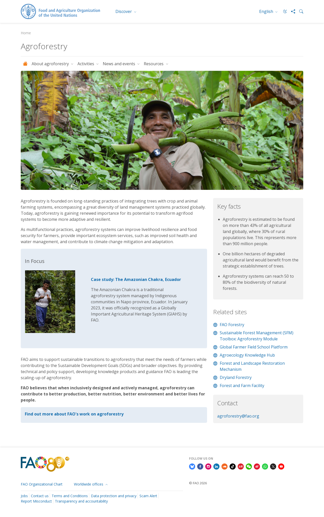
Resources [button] (154, 63)
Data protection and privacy (113, 495)
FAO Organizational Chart (42, 484)
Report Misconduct (36, 501)
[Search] (299, 11)
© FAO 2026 (198, 483)
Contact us (40, 495)
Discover (124, 11)
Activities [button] (86, 63)
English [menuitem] (266, 11)
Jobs (24, 495)
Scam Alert (148, 495)
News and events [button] (119, 63)
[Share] (291, 11)
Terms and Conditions (70, 495)
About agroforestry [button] (51, 63)
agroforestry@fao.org (238, 416)
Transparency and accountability (81, 501)
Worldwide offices (89, 484)
